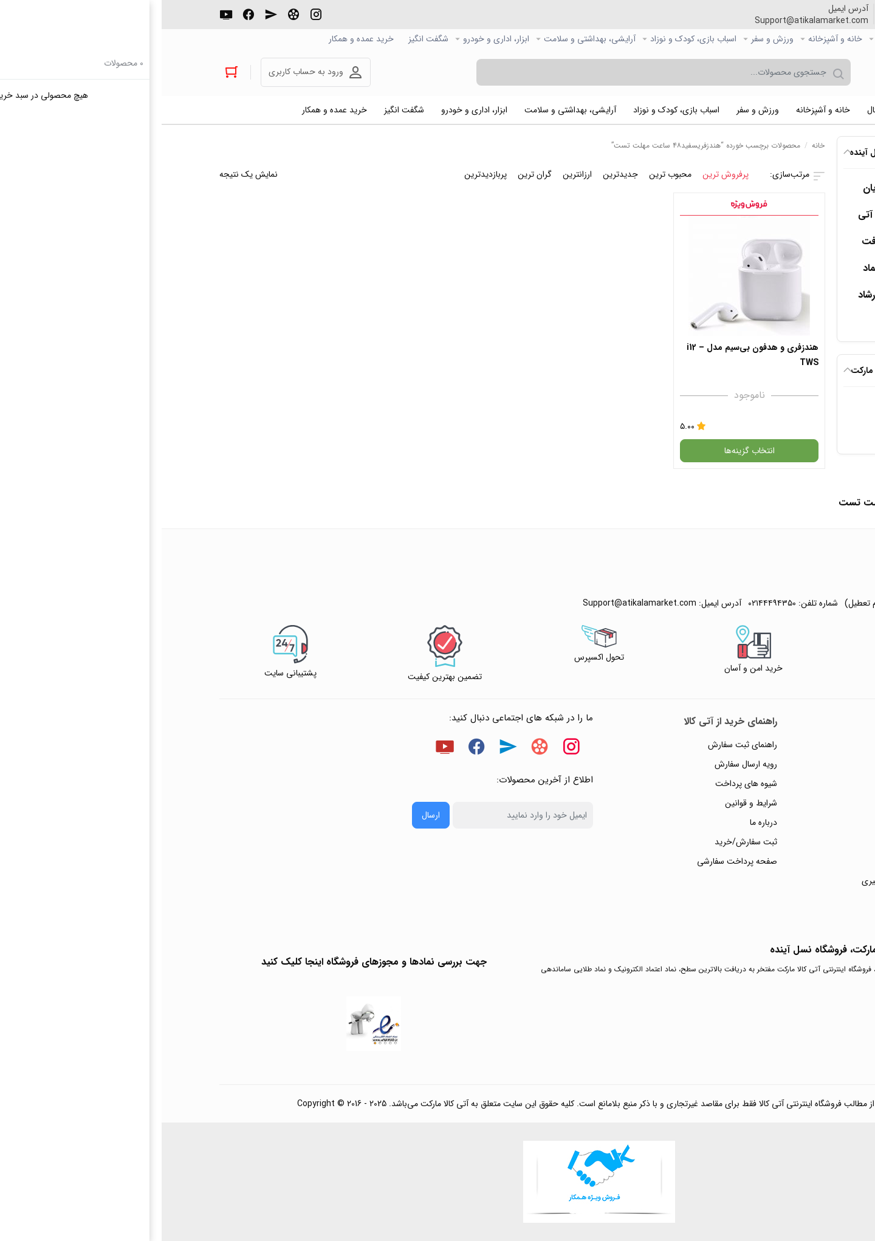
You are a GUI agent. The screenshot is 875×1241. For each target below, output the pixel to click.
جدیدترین (458, 174)
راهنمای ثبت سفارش (581, 744)
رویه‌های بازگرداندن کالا (769, 783)
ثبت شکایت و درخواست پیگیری (754, 880)
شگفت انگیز (267, 39)
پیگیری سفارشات (781, 822)
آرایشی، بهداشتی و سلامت (428, 39)
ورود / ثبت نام (783, 861)
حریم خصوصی (783, 803)
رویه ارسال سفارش (584, 764)
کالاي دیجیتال (738, 39)
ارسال (269, 815)
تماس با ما (791, 842)
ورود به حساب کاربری (144, 71)
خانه (656, 145)
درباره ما (602, 822)
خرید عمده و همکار (199, 39)
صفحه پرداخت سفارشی (575, 861)
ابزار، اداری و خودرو (334, 39)
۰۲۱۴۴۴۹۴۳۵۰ (773, 21)
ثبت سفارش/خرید (584, 842)
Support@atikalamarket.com (650, 21)
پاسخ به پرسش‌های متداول (763, 764)
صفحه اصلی (797, 39)
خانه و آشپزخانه (674, 39)
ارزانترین (415, 174)
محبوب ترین (508, 174)
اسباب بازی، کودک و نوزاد (532, 39)
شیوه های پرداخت (585, 783)
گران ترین (373, 174)
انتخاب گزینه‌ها (588, 450)
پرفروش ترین (564, 174)
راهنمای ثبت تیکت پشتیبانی (761, 744)
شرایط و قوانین (589, 803)
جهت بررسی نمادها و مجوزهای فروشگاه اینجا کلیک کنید (212, 961)
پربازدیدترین (324, 174)
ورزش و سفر (610, 39)
